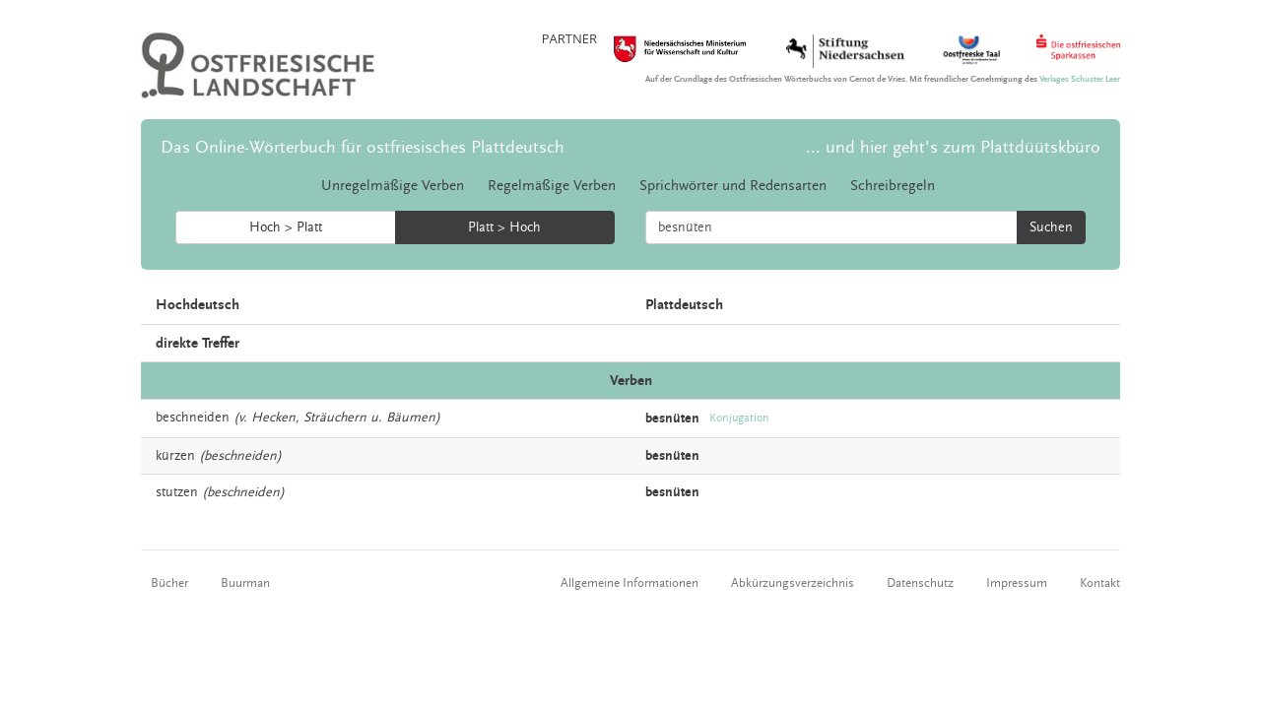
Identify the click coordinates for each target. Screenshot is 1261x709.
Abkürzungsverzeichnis (792, 583)
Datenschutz (920, 583)
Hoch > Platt (285, 227)
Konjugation (739, 418)
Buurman (245, 583)
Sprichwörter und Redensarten (733, 185)
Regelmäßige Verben (552, 185)
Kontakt (1100, 583)
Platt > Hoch (504, 227)
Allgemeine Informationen (629, 583)
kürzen (175, 456)
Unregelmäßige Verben (392, 185)
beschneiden (193, 417)
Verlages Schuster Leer (1079, 79)
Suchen (1051, 227)
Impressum (1016, 583)
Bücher (169, 583)
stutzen (177, 492)
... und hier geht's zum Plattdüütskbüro (953, 147)
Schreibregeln (892, 185)
